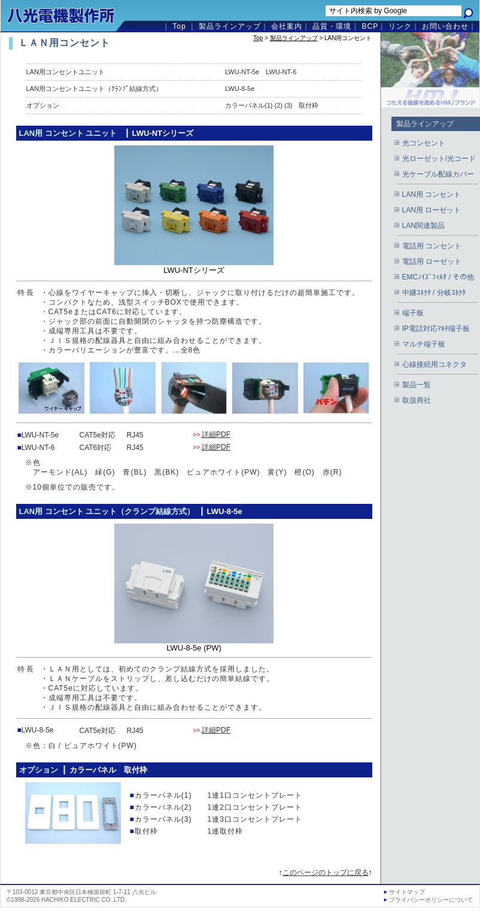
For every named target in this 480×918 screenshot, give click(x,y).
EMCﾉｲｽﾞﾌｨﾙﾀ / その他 (438, 277)
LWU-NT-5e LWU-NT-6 (260, 71)
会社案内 (286, 26)
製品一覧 (416, 385)
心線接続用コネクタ (434, 364)
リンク (400, 26)
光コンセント (423, 143)
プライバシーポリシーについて (431, 899)
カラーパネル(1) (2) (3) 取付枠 (271, 105)
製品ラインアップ (230, 26)
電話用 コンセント (431, 246)
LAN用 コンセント (431, 194)
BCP (369, 26)
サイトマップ (407, 892)
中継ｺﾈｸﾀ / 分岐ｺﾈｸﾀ (434, 292)
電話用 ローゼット (431, 261)
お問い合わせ (445, 26)
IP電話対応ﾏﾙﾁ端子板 (436, 328)
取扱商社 (416, 400)
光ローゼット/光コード (439, 158)
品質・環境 (331, 26)
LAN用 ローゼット (431, 210)
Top (179, 26)
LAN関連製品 (423, 225)
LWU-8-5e (239, 88)
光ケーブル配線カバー (438, 174)
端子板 (413, 313)
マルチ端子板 (423, 344)
